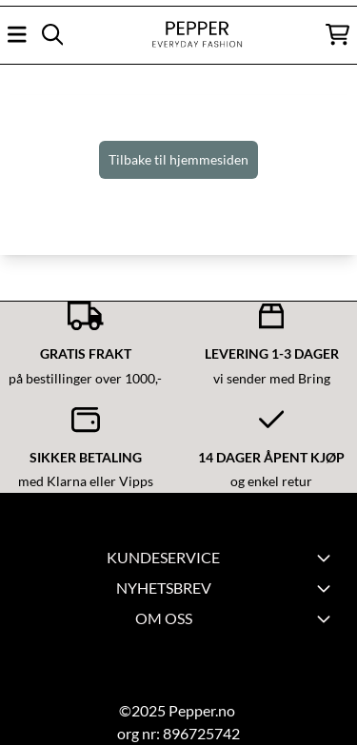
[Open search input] (52, 34)
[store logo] (178, 34)
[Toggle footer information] (326, 588)
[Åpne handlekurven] (337, 34)
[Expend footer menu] (326, 557)
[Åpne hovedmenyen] (17, 34)
